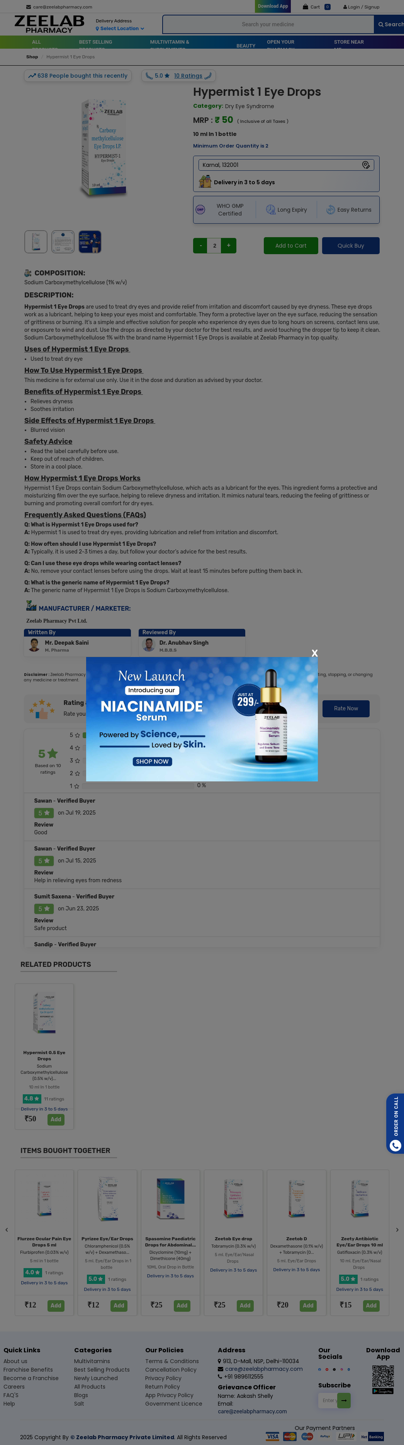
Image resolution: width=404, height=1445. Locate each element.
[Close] (315, 652)
